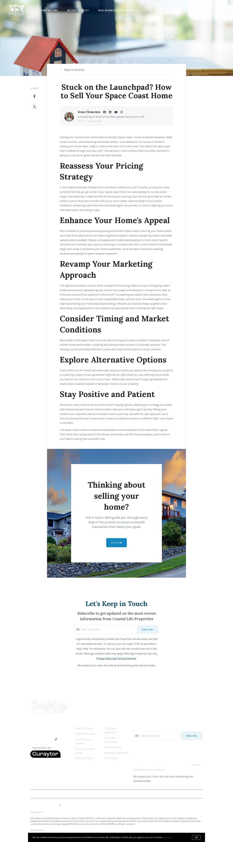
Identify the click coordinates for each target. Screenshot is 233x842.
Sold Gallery (111, 758)
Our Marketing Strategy (117, 10)
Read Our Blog (84, 758)
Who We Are (49, 10)
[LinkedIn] (37, 739)
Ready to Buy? (78, 10)
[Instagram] (50, 739)
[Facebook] (31, 739)
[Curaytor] (45, 757)
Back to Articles (74, 70)
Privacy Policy (195, 794)
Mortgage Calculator (116, 752)
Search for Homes (86, 734)
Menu (178, 10)
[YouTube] (43, 739)
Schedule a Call (112, 747)
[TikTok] (56, 739)
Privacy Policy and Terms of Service (116, 658)
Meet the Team (84, 728)
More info (167, 837)
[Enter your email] (108, 629)
